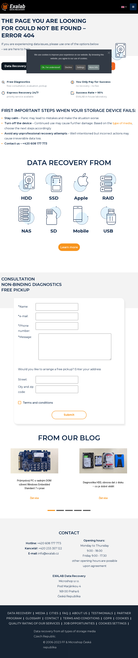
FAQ (65, 613)
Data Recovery (15, 66)
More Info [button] (93, 67)
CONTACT (52, 618)
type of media (122, 123)
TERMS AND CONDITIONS (81, 618)
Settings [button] (80, 67)
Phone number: (24, 328)
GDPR (107, 618)
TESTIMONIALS (102, 613)
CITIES (53, 613)
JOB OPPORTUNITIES (79, 623)
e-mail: (23, 316)
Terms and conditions (38, 402)
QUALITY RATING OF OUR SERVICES (34, 623)
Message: (25, 337)
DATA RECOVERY (19, 613)
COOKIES (122, 618)
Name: (23, 306)
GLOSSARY (33, 618)
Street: (22, 379)
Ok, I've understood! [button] (51, 67)
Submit (69, 414)
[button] (133, 6)
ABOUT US (79, 613)
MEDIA (40, 613)
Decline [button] (68, 67)
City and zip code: (26, 389)
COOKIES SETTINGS (112, 623)
